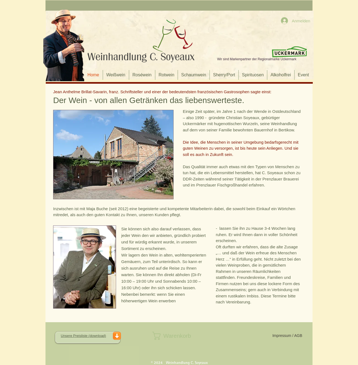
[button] (178, 336)
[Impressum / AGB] (287, 336)
